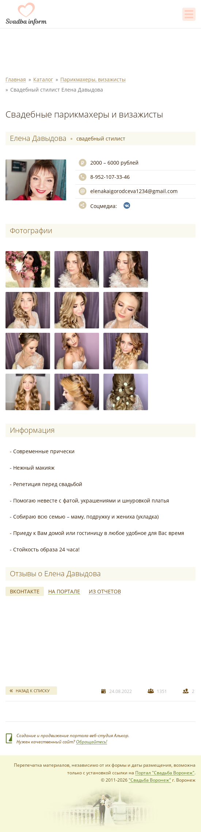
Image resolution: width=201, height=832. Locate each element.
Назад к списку (33, 690)
